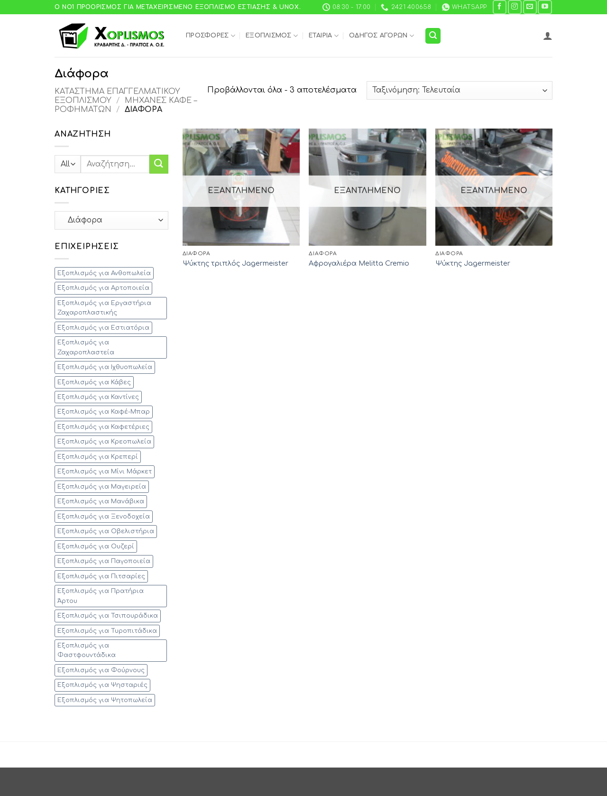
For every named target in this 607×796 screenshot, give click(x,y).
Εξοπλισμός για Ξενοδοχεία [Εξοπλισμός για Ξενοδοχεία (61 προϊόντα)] (103, 516)
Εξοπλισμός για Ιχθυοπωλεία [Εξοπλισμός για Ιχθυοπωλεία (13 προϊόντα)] (104, 367)
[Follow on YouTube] (545, 7)
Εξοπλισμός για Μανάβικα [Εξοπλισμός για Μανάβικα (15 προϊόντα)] (100, 501)
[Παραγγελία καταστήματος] (459, 90)
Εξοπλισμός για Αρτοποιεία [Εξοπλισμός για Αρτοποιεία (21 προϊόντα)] (103, 288)
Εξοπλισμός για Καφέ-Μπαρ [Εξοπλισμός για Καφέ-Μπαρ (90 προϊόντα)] (103, 411)
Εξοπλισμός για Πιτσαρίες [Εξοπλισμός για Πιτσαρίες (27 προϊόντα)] (101, 576)
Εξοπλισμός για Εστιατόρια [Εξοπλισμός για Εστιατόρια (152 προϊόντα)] (103, 327)
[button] (433, 36)
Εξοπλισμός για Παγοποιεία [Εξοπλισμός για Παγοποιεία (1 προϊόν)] (103, 561)
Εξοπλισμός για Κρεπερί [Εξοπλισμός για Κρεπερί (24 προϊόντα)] (97, 457)
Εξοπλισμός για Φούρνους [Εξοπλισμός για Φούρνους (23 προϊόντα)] (101, 670)
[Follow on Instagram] (515, 7)
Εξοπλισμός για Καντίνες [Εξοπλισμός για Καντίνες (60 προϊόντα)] (98, 397)
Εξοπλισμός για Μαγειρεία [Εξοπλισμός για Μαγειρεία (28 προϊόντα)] (101, 486)
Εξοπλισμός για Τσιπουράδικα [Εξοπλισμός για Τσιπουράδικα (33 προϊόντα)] (107, 615)
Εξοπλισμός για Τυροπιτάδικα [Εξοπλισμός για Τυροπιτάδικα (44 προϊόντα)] (107, 631)
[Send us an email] (530, 7)
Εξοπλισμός (272, 35)
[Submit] (158, 164)
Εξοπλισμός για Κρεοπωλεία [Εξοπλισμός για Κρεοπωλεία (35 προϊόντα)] (104, 441)
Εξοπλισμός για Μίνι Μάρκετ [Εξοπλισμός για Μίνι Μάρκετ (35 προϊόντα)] (104, 471)
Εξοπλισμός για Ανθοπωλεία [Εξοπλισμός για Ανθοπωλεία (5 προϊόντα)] (104, 273)
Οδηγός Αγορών (381, 35)
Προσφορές (210, 35)
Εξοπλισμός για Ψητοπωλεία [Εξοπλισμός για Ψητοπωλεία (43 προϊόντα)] (104, 700)
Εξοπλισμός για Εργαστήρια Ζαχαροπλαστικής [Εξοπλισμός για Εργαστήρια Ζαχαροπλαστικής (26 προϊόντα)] (104, 308)
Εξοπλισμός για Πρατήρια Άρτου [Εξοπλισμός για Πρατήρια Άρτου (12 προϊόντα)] (100, 596)
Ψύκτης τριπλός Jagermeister (235, 263)
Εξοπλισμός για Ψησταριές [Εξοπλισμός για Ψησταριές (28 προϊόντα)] (102, 685)
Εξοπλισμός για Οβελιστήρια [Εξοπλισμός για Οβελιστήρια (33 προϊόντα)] (105, 531)
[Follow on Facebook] (499, 7)
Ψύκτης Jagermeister (472, 263)
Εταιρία (324, 35)
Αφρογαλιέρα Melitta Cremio (359, 263)
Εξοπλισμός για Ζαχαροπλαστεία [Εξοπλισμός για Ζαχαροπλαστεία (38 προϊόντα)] (85, 347)
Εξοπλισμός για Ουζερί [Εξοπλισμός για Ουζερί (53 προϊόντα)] (95, 546)
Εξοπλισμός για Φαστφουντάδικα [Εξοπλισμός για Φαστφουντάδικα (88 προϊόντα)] (86, 650)
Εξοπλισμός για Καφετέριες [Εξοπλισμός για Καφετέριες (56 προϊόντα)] (103, 427)
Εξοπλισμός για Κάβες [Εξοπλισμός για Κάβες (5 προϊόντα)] (94, 382)
